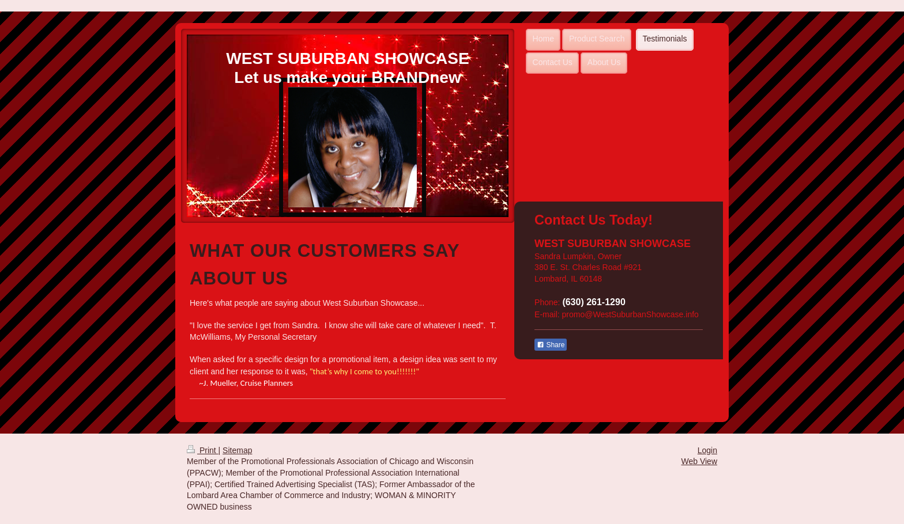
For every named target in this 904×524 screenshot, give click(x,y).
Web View (699, 461)
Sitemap (237, 450)
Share (550, 345)
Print (203, 450)
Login (707, 450)
